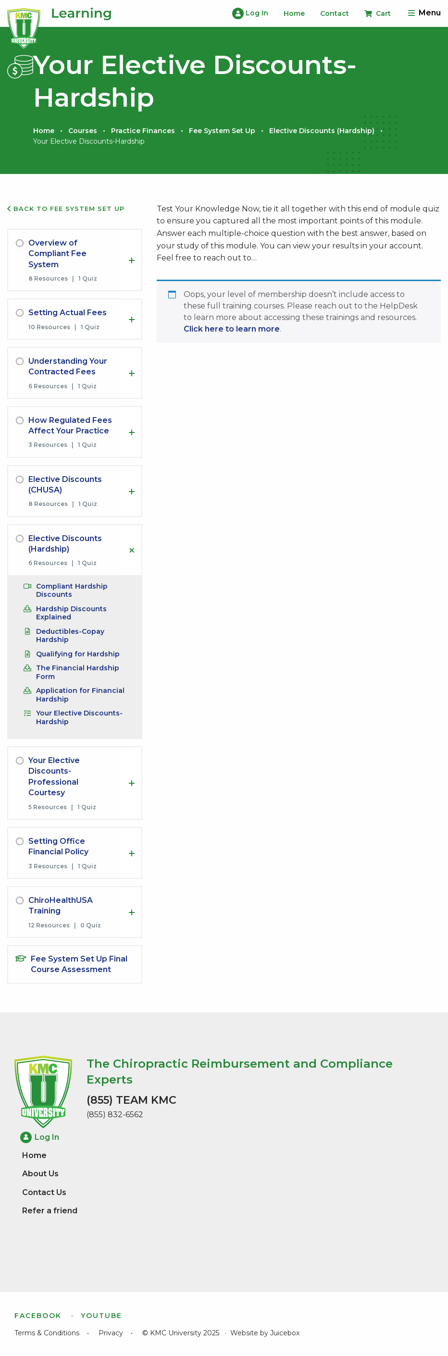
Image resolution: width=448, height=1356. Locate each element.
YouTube (101, 1315)
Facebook (38, 1315)
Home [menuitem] (294, 13)
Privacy (111, 1333)
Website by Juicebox (264, 1333)
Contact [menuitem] (334, 13)
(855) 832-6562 (115, 1114)
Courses (82, 130)
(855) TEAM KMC (131, 1100)
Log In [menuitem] (250, 13)
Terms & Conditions (46, 1333)
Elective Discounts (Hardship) (321, 130)
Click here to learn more (232, 328)
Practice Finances (143, 130)
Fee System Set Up (222, 130)
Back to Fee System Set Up (65, 208)
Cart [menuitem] (377, 13)
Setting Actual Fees (67, 312)
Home (43, 130)
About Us (40, 1173)
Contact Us (44, 1192)
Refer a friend (49, 1210)
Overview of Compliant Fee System (57, 253)
